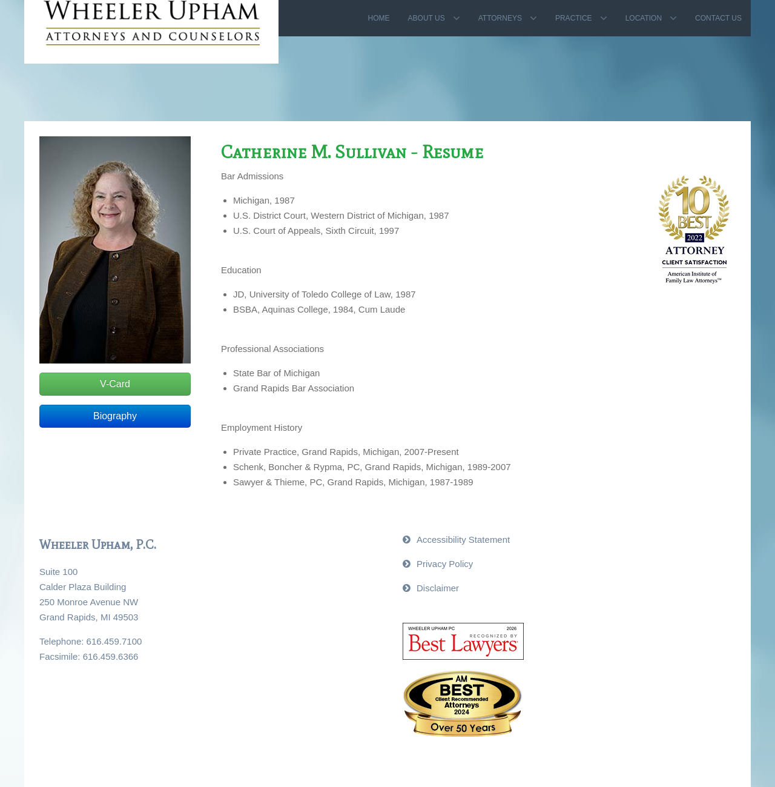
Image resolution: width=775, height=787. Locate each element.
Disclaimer (438, 588)
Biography (115, 416)
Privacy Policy (445, 564)
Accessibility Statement (463, 539)
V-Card (115, 384)
